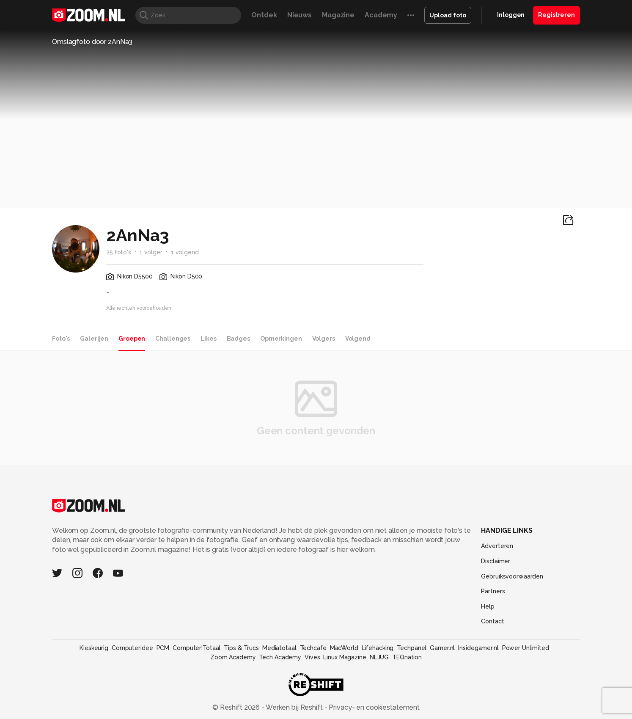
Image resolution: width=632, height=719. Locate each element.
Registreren (556, 14)
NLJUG (379, 657)
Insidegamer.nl (478, 648)
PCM (163, 648)
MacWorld (344, 648)
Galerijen (94, 338)
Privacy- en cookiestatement (373, 707)
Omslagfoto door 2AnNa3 (92, 42)
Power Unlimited (525, 648)
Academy (381, 15)
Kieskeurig (94, 648)
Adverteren (497, 546)
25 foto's (118, 252)
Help (488, 606)
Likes (208, 338)
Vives (312, 657)
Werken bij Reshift (294, 707)
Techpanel (411, 648)
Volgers (323, 338)
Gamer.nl (442, 648)
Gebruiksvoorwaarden (512, 576)
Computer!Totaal (196, 648)
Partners (493, 591)
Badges (238, 338)
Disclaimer (495, 561)
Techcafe (313, 648)
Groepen (131, 338)
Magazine (338, 15)
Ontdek (264, 15)
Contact (492, 621)
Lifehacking (378, 648)
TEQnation (407, 657)
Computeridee (132, 648)
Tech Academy (280, 657)
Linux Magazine (344, 657)
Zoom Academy (233, 657)
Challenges (172, 338)
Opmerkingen (281, 338)
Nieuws (299, 15)
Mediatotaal (279, 648)
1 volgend (185, 252)
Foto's (61, 338)
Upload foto (447, 15)
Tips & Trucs (241, 648)
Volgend (358, 338)
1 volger (151, 252)
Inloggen (511, 14)
